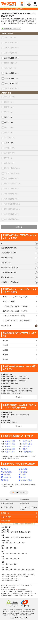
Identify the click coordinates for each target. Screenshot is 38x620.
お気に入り (5, 513)
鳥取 (11, 558)
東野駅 (22, 477)
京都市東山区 (11, 58)
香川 (7, 564)
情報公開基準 (22, 589)
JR (2, 243)
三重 (15, 548)
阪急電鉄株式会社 (7, 277)
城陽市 (9, 127)
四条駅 (4, 469)
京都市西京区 (11, 88)
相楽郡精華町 (11, 199)
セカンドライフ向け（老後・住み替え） (17, 320)
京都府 (16, 523)
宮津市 (9, 117)
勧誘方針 (20, 591)
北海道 (3, 532)
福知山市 (10, 97)
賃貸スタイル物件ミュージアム (9, 595)
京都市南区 (10, 68)
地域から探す (24, 499)
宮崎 (23, 569)
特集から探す (24, 503)
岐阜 (7, 548)
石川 (19, 542)
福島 (28, 532)
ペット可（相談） (9, 301)
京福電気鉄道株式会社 (9, 253)
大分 (19, 569)
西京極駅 (23, 472)
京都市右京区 (11, 73)
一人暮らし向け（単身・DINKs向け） (16, 306)
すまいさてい (16, 578)
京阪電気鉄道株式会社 (9, 272)
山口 (19, 558)
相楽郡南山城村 (12, 204)
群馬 (28, 537)
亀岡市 (9, 122)
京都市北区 (10, 37)
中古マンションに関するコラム (28, 508)
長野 (11, 542)
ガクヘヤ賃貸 (5, 576)
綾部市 (9, 107)
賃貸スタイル (5, 574)
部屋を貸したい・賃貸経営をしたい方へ (23, 593)
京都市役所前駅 (25, 480)
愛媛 (15, 564)
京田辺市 (10, 148)
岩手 (12, 532)
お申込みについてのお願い (8, 589)
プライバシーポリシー (24, 585)
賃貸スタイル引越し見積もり (10, 580)
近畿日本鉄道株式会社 (9, 248)
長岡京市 (10, 137)
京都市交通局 (5, 262)
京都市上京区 (11, 42)
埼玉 (12, 537)
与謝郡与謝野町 (12, 219)
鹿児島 (28, 569)
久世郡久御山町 (12, 173)
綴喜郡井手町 (11, 178)
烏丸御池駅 (6, 472)
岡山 (7, 558)
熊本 (15, 569)
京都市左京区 (11, 48)
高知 (11, 564)
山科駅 (22, 475)
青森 (8, 532)
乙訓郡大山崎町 (12, 168)
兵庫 (7, 553)
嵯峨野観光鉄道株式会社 (9, 267)
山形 (24, 532)
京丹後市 (10, 153)
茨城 (20, 537)
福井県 (5, 340)
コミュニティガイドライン (8, 591)
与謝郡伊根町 (11, 214)
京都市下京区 (11, 63)
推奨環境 (27, 591)
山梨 (3, 542)
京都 (11, 553)
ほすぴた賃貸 (22, 574)
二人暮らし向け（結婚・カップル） (16, 311)
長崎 (11, 569)
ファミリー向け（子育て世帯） (14, 316)
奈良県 (5, 359)
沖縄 (32, 569)
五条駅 (4, 480)
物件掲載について (6, 593)
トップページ (5, 499)
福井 (23, 542)
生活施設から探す (7, 503)
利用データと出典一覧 (26, 595)
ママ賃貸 (13, 574)
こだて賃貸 (30, 574)
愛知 (3, 548)
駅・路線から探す (7, 507)
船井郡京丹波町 (12, 209)
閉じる (18, 397)
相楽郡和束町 (11, 194)
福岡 (3, 569)
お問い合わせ (5, 585)
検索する (19, 227)
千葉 (16, 537)
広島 (3, 558)
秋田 (20, 532)
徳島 (3, 564)
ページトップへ (20, 492)
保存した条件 (6, 517)
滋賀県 (5, 345)
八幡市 (9, 143)
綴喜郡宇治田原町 (13, 183)
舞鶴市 (9, 102)
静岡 (11, 548)
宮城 (16, 532)
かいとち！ (25, 576)
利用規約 (13, 585)
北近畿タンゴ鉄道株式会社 (10, 282)
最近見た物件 (6, 521)
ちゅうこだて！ (15, 576)
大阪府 (5, 350)
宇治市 (9, 112)
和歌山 (24, 553)
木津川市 (10, 163)
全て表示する (6, 326)
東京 (3, 537)
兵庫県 (5, 355)
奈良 (19, 553)
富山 (15, 542)
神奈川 (8, 537)
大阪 (3, 553)
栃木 (24, 537)
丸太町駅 (23, 469)
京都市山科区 (11, 83)
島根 (15, 558)
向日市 (9, 132)
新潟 (7, 542)
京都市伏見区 (11, 78)
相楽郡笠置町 (11, 188)
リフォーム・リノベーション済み (15, 297)
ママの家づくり (6, 578)
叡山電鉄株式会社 (7, 257)
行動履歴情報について (7, 587)
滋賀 (15, 553)
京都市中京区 (11, 53)
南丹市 (9, 158)
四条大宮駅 (6, 477)
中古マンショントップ (6, 523)
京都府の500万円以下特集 (26, 523)
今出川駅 (5, 475)
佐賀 (7, 569)
